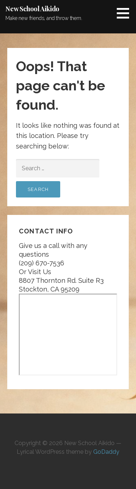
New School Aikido (32, 8)
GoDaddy (106, 451)
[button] (125, 13)
